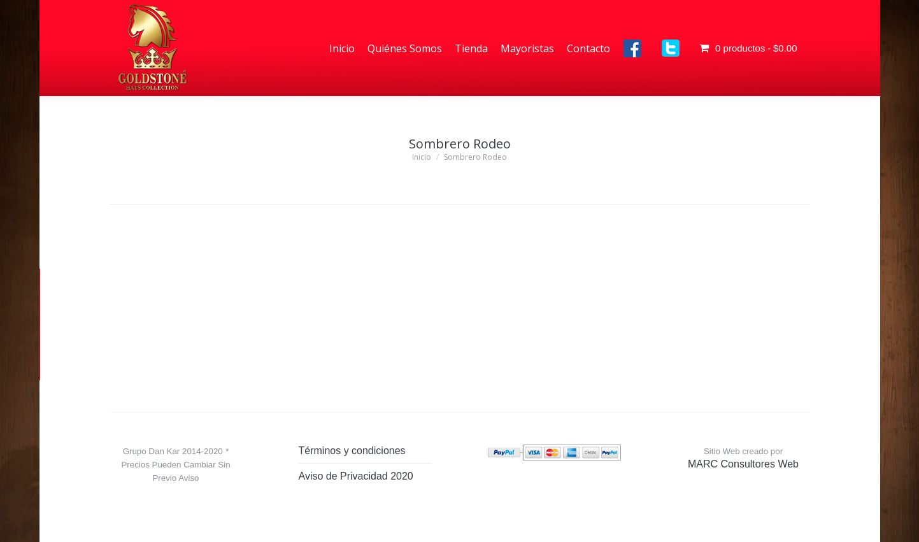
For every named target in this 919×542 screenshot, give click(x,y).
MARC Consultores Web (743, 464)
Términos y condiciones (352, 450)
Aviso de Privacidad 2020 (356, 476)
